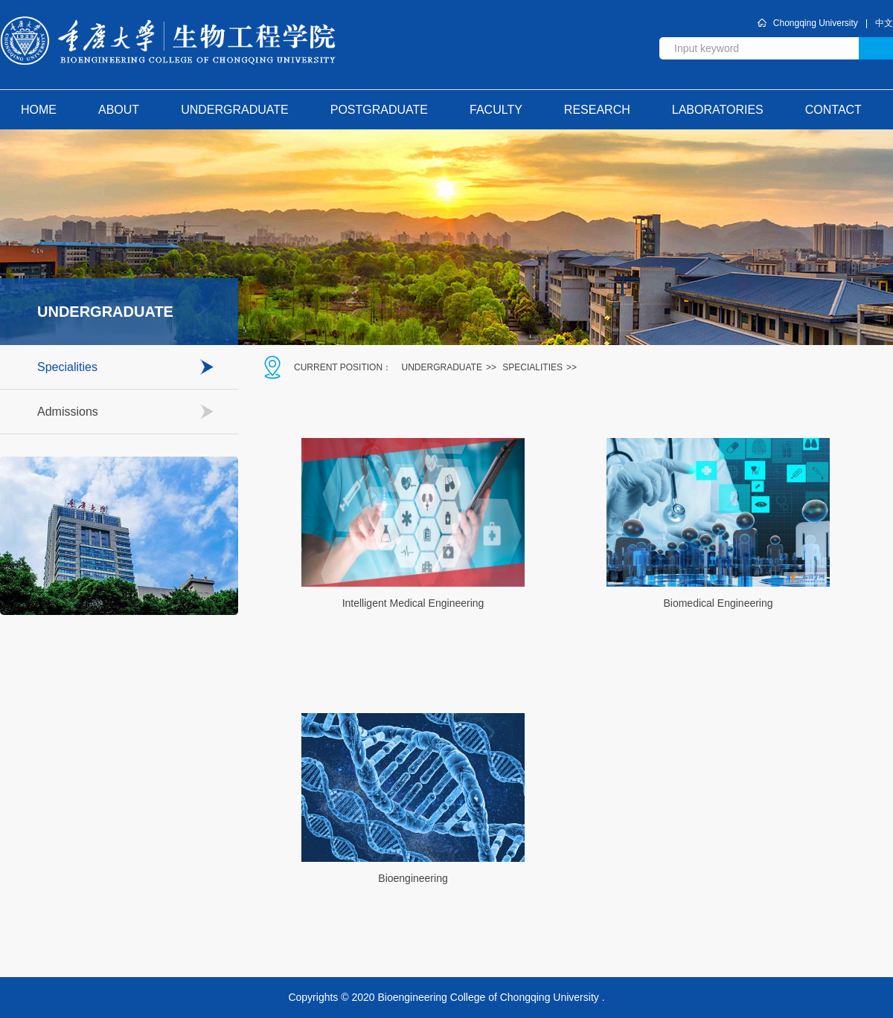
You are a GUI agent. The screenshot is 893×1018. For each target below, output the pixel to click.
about (118, 109)
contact (833, 109)
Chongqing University (815, 23)
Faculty (496, 109)
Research (597, 109)
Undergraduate (235, 109)
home (39, 109)
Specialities (67, 367)
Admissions (67, 411)
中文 (884, 23)
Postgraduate (379, 109)
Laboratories (718, 109)
